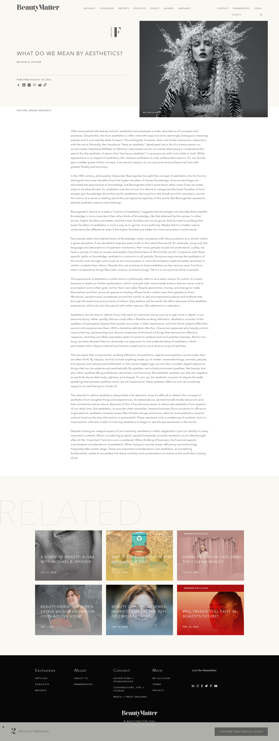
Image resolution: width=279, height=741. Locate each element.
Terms (156, 684)
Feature (22, 110)
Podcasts (139, 8)
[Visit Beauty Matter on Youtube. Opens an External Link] (215, 686)
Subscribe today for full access (241, 731)
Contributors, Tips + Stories (128, 689)
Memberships (241, 8)
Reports (124, 8)
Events (155, 8)
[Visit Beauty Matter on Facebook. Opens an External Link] (202, 686)
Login (258, 8)
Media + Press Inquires (130, 696)
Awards (169, 8)
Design (33, 110)
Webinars (184, 8)
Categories (107, 8)
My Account (161, 678)
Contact (223, 8)
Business (89, 8)
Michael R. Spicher (29, 62)
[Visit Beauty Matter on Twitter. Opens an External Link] (206, 686)
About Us (81, 678)
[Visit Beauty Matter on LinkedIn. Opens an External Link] (193, 686)
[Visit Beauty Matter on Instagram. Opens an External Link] (197, 686)
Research (45, 110)
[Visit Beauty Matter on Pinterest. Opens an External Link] (211, 686)
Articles (41, 678)
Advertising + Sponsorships (123, 680)
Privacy (158, 690)
